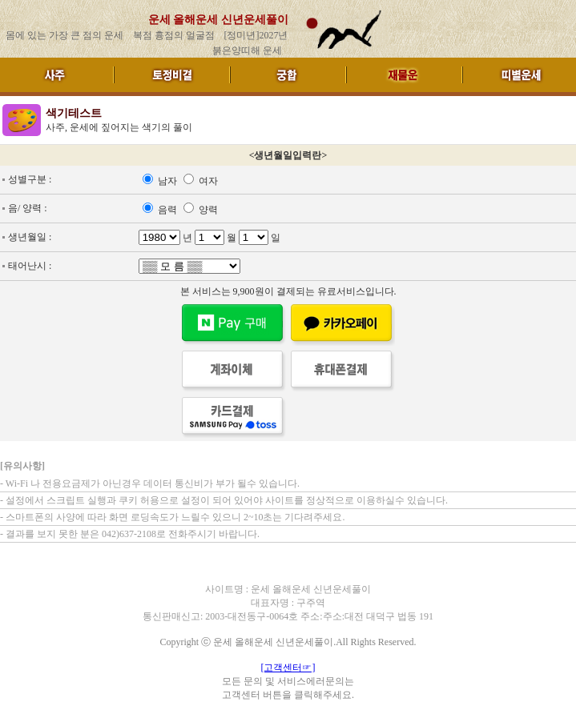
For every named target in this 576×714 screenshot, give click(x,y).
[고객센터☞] (288, 667)
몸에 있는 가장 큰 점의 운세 (64, 35)
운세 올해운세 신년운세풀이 (218, 20)
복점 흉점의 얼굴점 (174, 35)
